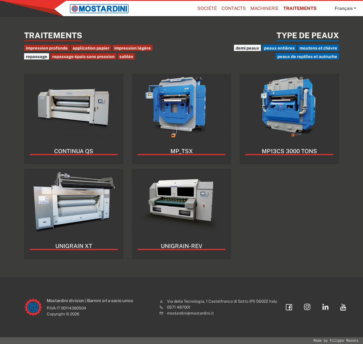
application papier (91, 48)
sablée (126, 56)
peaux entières (279, 48)
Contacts (233, 8)
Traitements (299, 8)
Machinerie (264, 8)
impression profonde (47, 48)
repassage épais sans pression (83, 56)
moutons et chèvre (318, 48)
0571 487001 (178, 307)
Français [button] (344, 8)
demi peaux (247, 48)
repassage (36, 56)
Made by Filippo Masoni (336, 340)
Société (207, 8)
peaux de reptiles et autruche (307, 56)
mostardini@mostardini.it (190, 313)
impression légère (132, 48)
